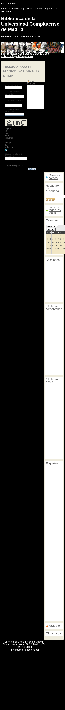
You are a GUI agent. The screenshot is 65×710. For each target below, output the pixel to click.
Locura (51, 572)
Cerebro (49, 526)
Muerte (49, 544)
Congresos (50, 471)
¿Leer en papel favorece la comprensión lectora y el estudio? (55, 425)
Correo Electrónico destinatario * (13, 110)
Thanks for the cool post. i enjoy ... (55, 332)
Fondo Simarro (53, 275)
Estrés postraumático (51, 535)
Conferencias (52, 580)
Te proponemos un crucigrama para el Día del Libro (55, 408)
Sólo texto (17, 8)
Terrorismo (50, 559)
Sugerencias (31, 649)
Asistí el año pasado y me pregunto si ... (55, 343)
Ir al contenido (8, 3)
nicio (4, 54)
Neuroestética (52, 529)
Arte (54, 521)
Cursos (49, 565)
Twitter (58, 547)
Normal (28, 8)
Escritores (51, 524)
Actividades (52, 483)
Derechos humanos (53, 555)
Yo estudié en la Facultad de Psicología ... (55, 354)
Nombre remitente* (13, 85)
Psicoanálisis (51, 598)
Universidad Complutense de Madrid (53, 488)
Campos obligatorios (13, 165)
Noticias (53, 285)
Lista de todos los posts (55, 210)
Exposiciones (55, 271)
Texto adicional (31, 82)
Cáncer (56, 606)
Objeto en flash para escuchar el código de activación (9, 138)
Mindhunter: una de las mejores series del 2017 (55, 448)
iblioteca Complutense (19, 54)
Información (17, 649)
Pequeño (48, 8)
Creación (51, 568)
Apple (48, 486)
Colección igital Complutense (17, 56)
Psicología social (53, 578)
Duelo (48, 531)
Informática (50, 550)
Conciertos (50, 575)
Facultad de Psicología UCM (52, 517)
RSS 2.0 (54, 625)
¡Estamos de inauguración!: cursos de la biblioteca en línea (56, 393)
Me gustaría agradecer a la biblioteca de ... (55, 365)
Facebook (50, 512)
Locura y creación (53, 281)
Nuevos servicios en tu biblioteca (55, 437)
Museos (49, 539)
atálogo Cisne (41, 54)
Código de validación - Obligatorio (14, 155)
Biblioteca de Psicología (55, 266)
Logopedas (51, 611)
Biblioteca (51, 541)
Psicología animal (53, 557)
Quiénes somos (54, 177)
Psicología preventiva (50, 479)
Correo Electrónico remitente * (13, 93)
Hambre (56, 565)
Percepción (51, 547)
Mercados (57, 539)
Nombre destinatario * (14, 101)
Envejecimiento (52, 510)
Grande (38, 8)
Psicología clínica (53, 469)
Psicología (50, 552)
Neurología (55, 531)
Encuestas (51, 608)
